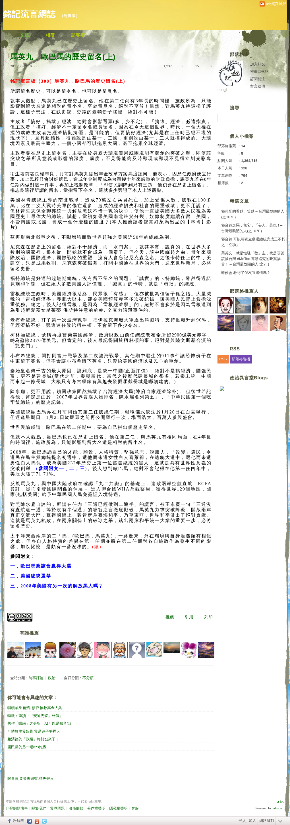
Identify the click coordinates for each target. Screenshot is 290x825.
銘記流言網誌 (29, 14)
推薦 (169, 617)
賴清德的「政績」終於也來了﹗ (33, 739)
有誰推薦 (29, 633)
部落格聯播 (241, 359)
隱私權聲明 (118, 808)
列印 (208, 617)
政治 (51, 678)
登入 (242, 820)
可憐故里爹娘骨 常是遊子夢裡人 (33, 731)
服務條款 (76, 808)
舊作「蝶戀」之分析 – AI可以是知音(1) (39, 723)
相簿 (50, 35)
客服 (135, 808)
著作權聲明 (96, 808)
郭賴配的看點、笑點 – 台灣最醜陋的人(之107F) (252, 214)
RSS (223, 359)
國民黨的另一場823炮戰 (26, 747)
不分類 (88, 678)
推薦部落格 (259, 71)
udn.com (278, 808)
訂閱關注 (257, 79)
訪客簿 (78, 35)
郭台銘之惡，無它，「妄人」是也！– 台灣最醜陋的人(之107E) (251, 228)
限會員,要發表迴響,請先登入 (30, 778)
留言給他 (257, 86)
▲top (280, 801)
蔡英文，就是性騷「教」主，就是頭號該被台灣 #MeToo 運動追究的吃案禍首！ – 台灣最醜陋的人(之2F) (252, 258)
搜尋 (281, 118)
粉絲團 (18, 820)
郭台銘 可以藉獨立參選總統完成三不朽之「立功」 (253, 242)
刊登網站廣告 (17, 808)
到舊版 (70, 16)
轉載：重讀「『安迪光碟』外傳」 (35, 716)
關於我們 (39, 808)
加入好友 (257, 64)
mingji (222, 90)
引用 (189, 617)
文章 (24, 35)
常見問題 (57, 808)
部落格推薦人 (244, 291)
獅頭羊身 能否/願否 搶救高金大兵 (34, 708)
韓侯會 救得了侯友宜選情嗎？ (245, 273)
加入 (252, 820)
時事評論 (36, 678)
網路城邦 (266, 820)
